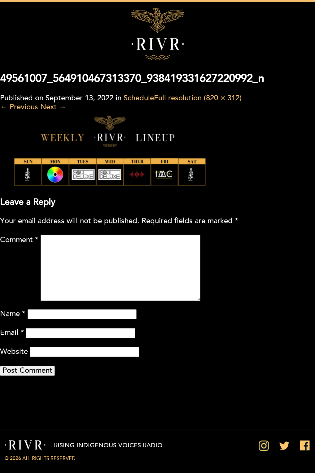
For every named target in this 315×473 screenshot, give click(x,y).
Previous (19, 107)
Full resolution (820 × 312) (198, 98)
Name (12, 314)
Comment (19, 240)
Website (14, 352)
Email (12, 333)
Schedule (139, 98)
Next (53, 107)
